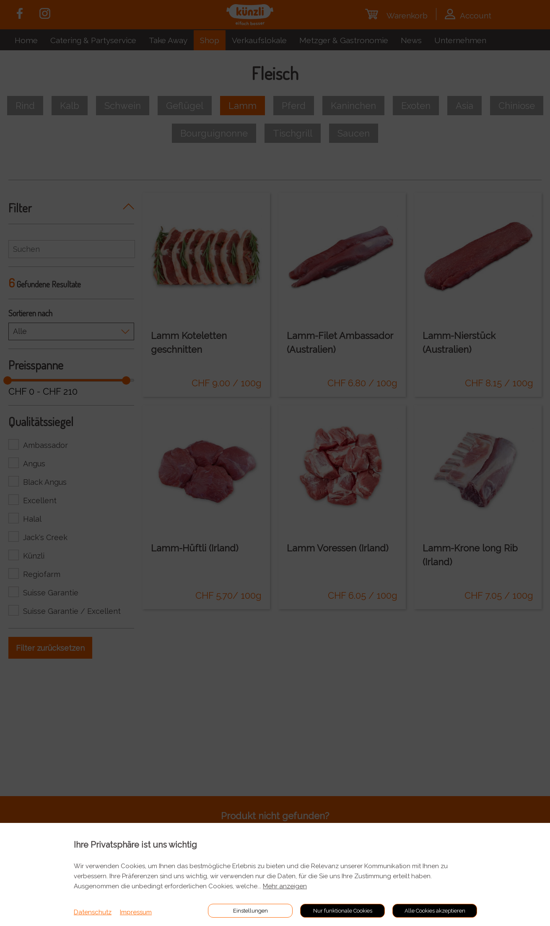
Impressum (136, 912)
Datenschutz (93, 912)
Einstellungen (250, 911)
